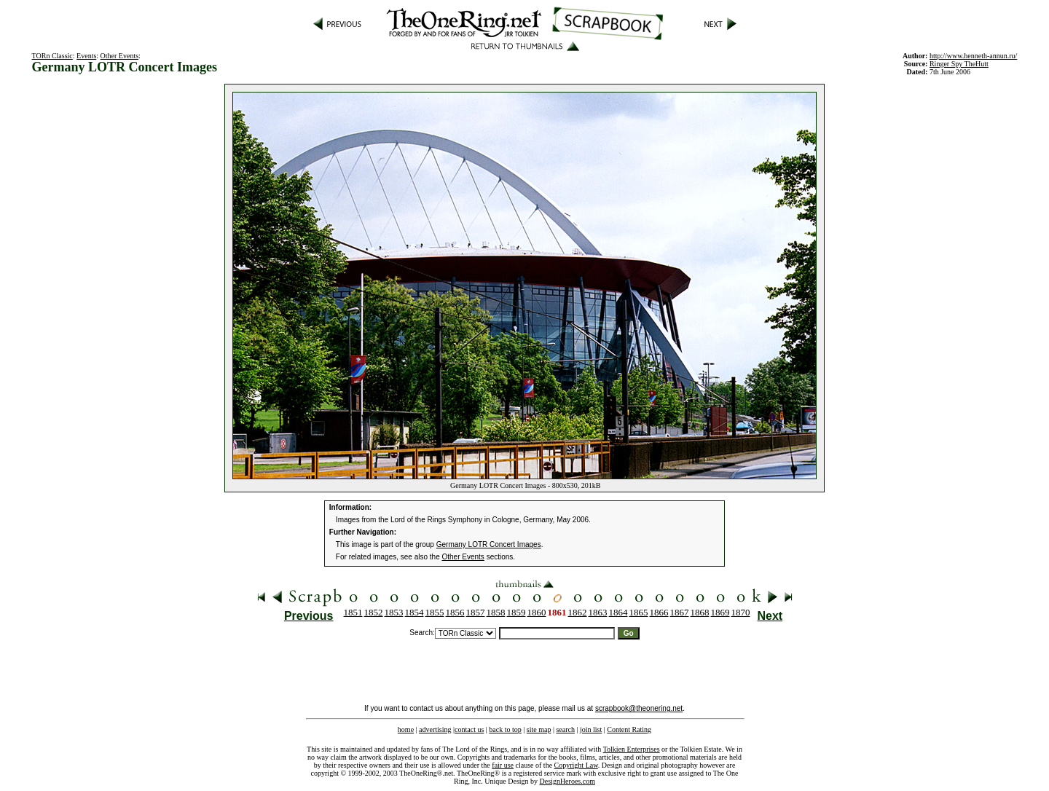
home (406, 729)
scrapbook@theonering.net (639, 708)
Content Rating (629, 729)
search (565, 729)
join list (591, 729)
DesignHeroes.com (567, 781)
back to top (505, 729)
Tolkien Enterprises (631, 749)
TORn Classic (52, 56)
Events (86, 56)
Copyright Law (576, 765)
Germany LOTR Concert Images (488, 544)
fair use (503, 765)
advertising (435, 729)
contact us (469, 729)
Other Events (120, 56)
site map (539, 729)
